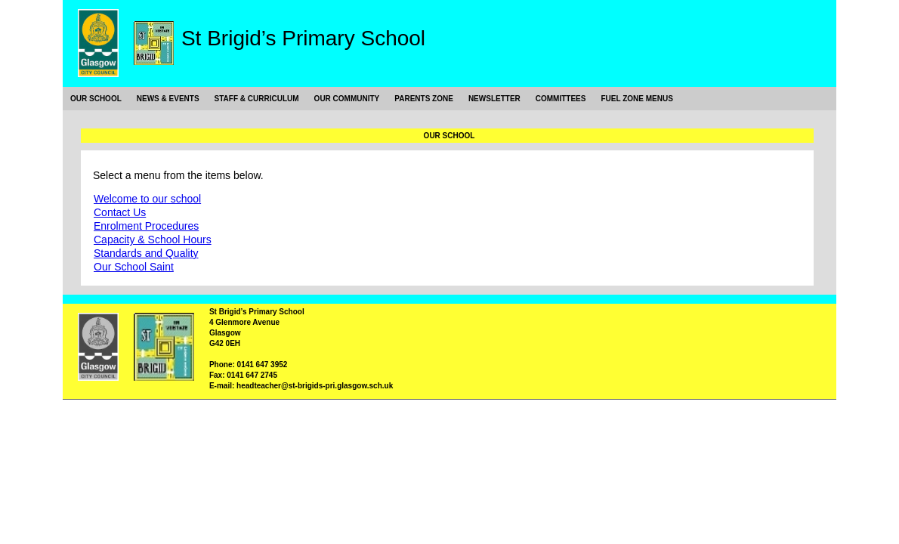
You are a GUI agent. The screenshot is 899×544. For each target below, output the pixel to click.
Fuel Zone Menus (636, 98)
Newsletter (494, 98)
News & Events (168, 98)
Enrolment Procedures (146, 226)
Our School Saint (134, 267)
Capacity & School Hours (153, 239)
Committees (561, 98)
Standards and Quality (146, 253)
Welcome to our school (147, 199)
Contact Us (120, 212)
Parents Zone (423, 98)
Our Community (347, 98)
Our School (96, 98)
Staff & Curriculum (257, 98)
